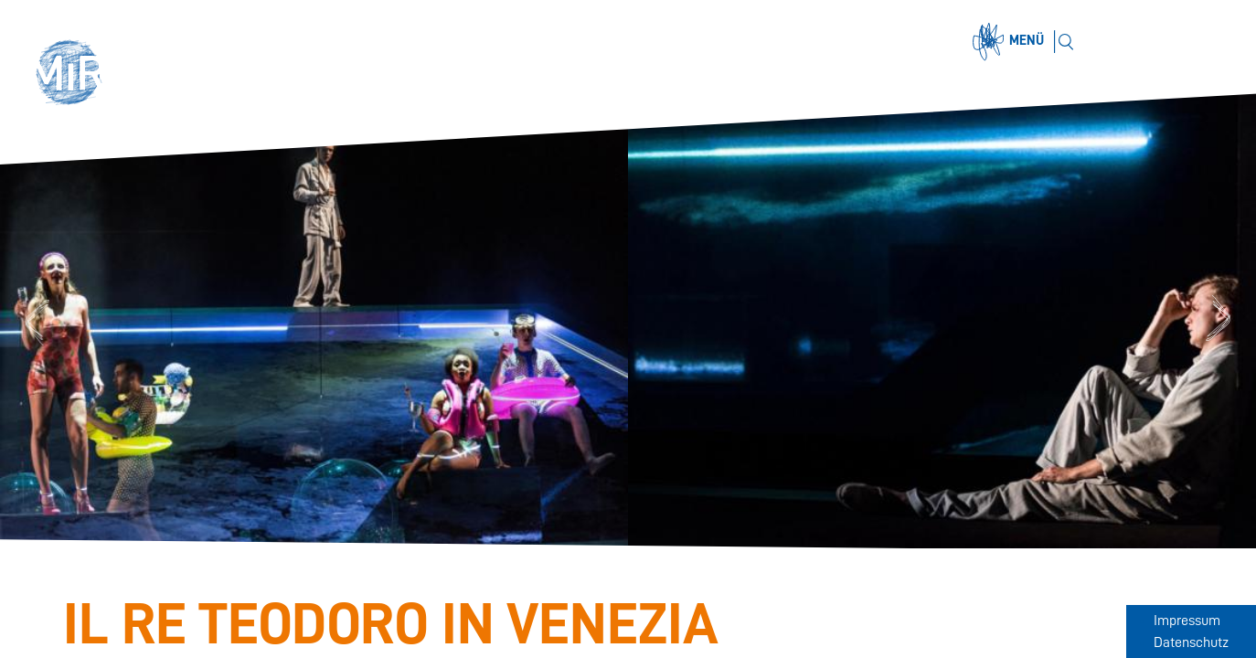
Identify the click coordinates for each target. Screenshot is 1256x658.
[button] (75, 75)
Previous (34, 320)
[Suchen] (1065, 41)
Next (1220, 320)
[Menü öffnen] (1011, 42)
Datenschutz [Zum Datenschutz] (1191, 642)
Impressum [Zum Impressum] (1187, 620)
